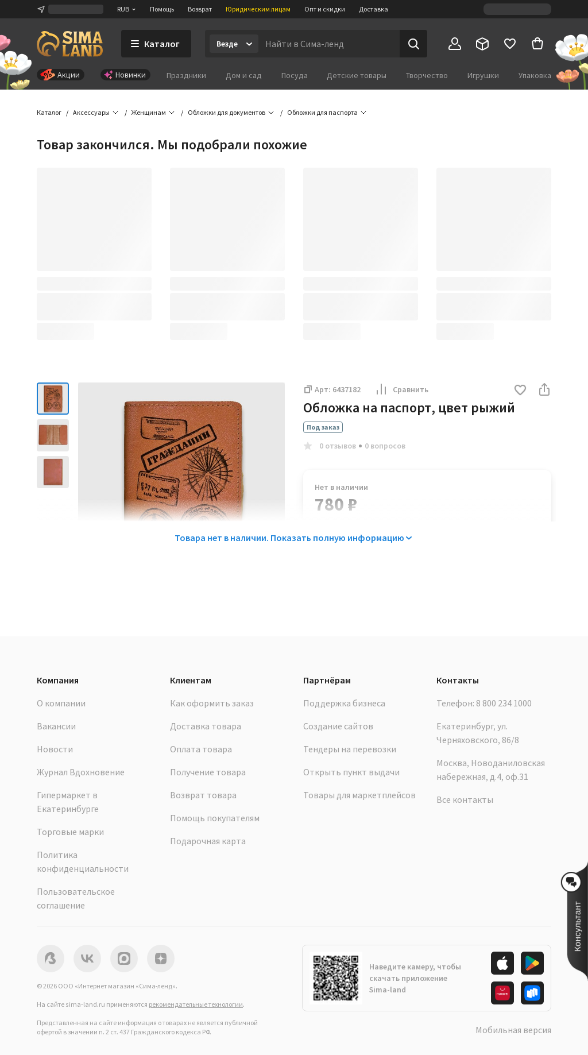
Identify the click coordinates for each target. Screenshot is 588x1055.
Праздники (186, 75)
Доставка (373, 9)
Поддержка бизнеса (344, 703)
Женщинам (148, 112)
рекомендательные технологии (196, 1004)
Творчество (427, 75)
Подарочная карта (208, 841)
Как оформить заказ (212, 703)
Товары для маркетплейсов (359, 795)
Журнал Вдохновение (81, 772)
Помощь (162, 9)
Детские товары (356, 75)
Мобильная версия (513, 1029)
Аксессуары (91, 112)
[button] (520, 390)
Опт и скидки (324, 9)
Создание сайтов (338, 726)
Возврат (200, 9)
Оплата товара (201, 749)
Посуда (294, 75)
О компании (61, 703)
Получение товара (208, 772)
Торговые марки (70, 831)
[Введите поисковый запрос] (329, 43)
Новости (55, 749)
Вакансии (56, 726)
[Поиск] (413, 43)
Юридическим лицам (258, 9)
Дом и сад (244, 75)
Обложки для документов (226, 112)
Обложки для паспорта (322, 112)
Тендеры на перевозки (349, 749)
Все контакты (464, 799)
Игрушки (483, 75)
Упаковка (535, 75)
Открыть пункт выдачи (351, 772)
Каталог (49, 112)
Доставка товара (205, 726)
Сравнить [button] (401, 389)
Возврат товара (203, 795)
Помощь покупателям (215, 818)
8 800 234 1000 (504, 703)
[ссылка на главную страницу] (70, 43)
